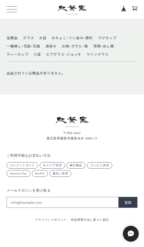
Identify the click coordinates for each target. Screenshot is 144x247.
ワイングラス (97, 54)
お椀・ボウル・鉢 (75, 46)
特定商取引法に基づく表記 (90, 219)
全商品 (12, 38)
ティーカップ (17, 54)
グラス (28, 38)
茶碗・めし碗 (103, 46)
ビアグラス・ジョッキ (63, 54)
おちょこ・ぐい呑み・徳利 (72, 38)
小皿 (37, 54)
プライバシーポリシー (51, 219)
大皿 (43, 38)
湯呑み (51, 46)
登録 (127, 202)
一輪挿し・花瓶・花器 (23, 46)
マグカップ (107, 38)
